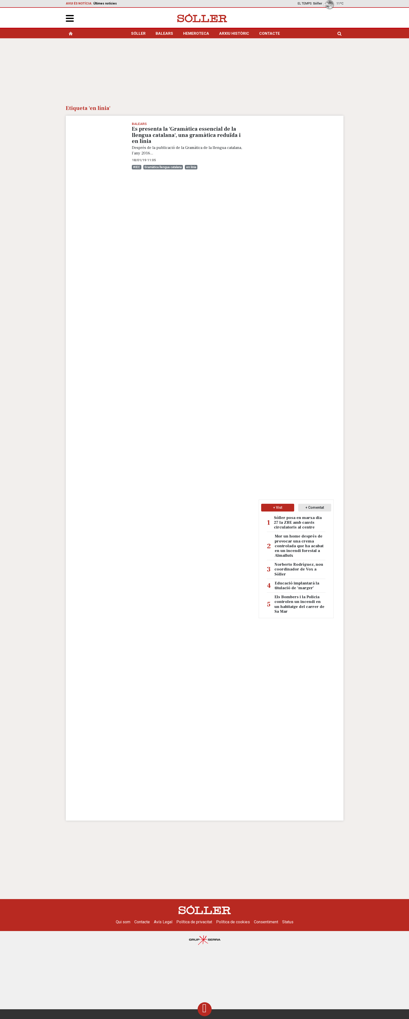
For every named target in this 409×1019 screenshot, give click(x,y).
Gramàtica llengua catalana (163, 167)
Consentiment (266, 922)
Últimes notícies (105, 3)
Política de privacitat (194, 922)
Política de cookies (233, 922)
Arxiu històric (234, 33)
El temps (304, 3)
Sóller (138, 33)
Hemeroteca (196, 33)
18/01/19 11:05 (144, 160)
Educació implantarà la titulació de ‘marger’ (297, 585)
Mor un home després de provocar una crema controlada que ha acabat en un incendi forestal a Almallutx (299, 546)
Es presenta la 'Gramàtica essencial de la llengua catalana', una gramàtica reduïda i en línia (186, 135)
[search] (339, 34)
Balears (164, 33)
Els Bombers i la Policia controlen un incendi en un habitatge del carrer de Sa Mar (299, 604)
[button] (70, 18)
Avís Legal (163, 922)
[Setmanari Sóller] (202, 18)
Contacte (269, 33)
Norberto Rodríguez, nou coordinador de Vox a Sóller (298, 569)
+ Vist (277, 508)
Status (287, 922)
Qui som (123, 922)
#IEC (136, 167)
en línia (191, 167)
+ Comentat (314, 508)
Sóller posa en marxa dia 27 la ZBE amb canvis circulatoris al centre (298, 522)
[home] (71, 33)
